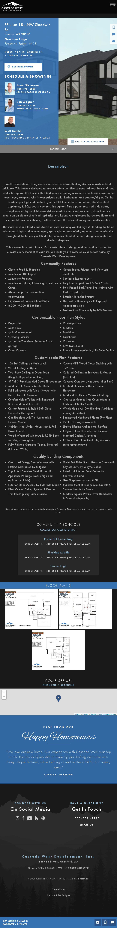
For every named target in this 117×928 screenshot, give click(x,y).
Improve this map (109, 714)
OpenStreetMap (96, 714)
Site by (58, 895)
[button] (29, 88)
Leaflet (77, 714)
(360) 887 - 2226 (87, 818)
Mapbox (85, 714)
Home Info (58, 149)
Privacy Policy (58, 889)
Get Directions (21, 67)
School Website (34, 544)
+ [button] (4, 692)
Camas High (58, 566)
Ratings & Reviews (55, 544)
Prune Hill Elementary (58, 539)
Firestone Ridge (15, 39)
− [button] (4, 697)
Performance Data (80, 544)
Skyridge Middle (58, 552)
